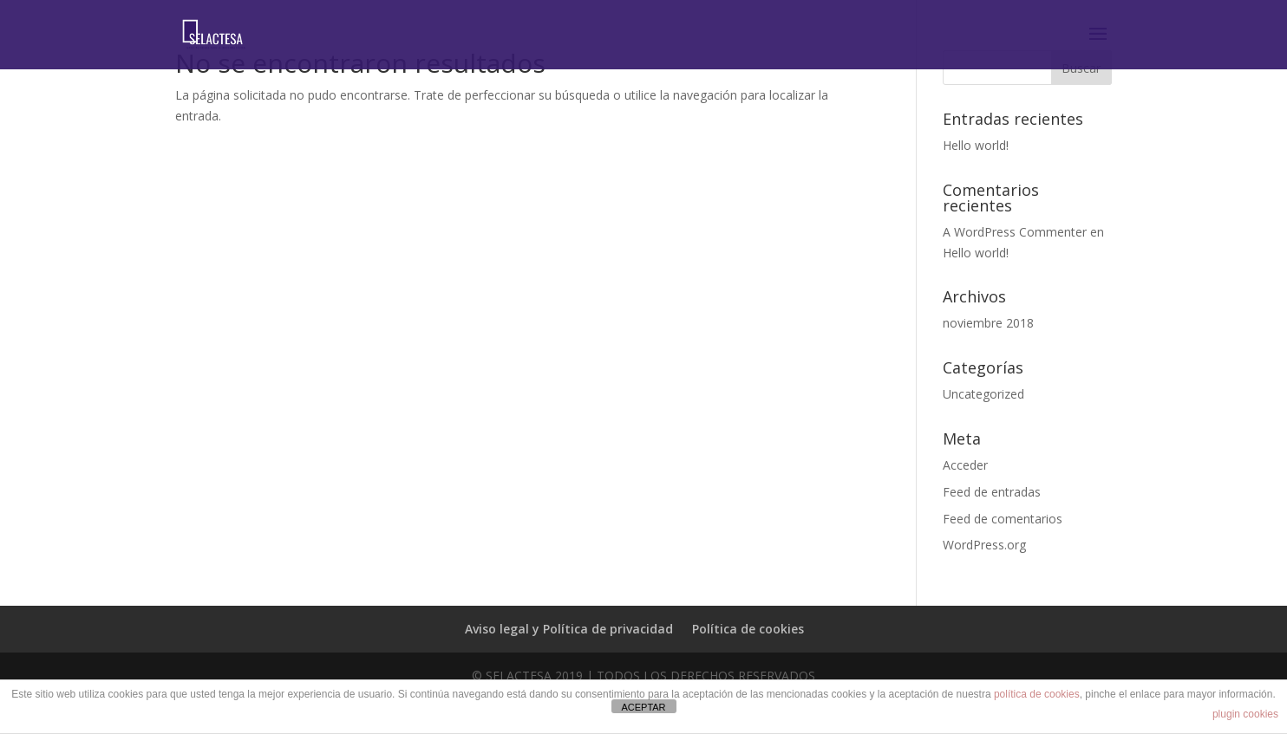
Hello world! (976, 145)
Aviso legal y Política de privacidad (569, 628)
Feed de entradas (992, 492)
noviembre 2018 (988, 323)
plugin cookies (1245, 714)
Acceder (965, 465)
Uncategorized (983, 394)
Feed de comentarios (1002, 518)
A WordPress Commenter (1015, 232)
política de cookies (1037, 694)
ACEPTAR (643, 707)
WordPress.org (984, 544)
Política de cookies (748, 628)
